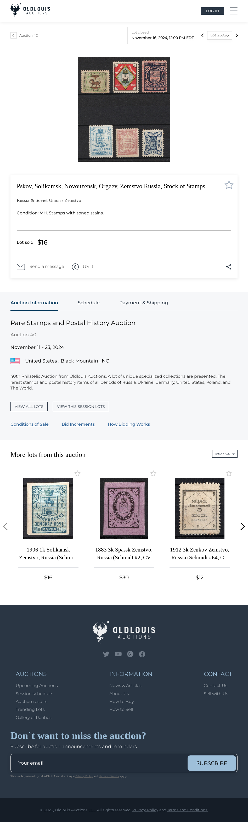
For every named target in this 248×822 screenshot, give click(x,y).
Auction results (31, 701)
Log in (212, 11)
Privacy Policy (84, 776)
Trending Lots (30, 709)
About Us (119, 693)
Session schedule (34, 693)
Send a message (40, 267)
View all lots (29, 406)
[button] (7, 526)
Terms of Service (109, 776)
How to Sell (121, 709)
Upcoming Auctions (37, 685)
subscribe (211, 763)
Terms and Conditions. (187, 810)
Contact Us (215, 685)
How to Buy (121, 701)
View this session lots (81, 406)
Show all (225, 453)
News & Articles (125, 685)
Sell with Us (216, 693)
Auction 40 (28, 35)
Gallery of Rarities (34, 717)
